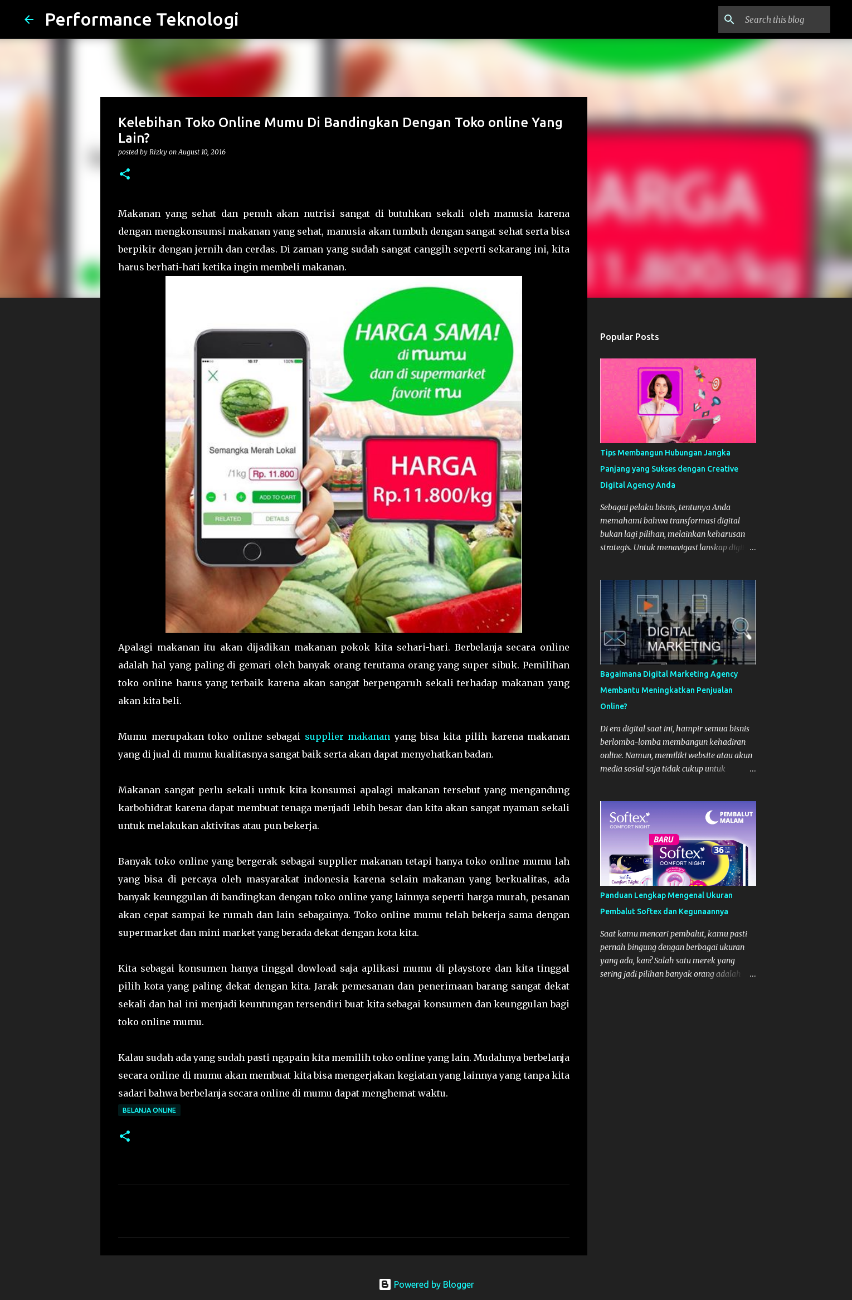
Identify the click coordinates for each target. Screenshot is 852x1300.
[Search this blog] (771, 19)
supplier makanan (348, 736)
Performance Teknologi (142, 19)
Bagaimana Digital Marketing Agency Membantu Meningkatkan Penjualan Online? (669, 690)
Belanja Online (149, 1110)
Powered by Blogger (426, 1284)
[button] (125, 174)
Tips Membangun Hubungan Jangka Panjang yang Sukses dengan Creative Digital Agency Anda (669, 468)
